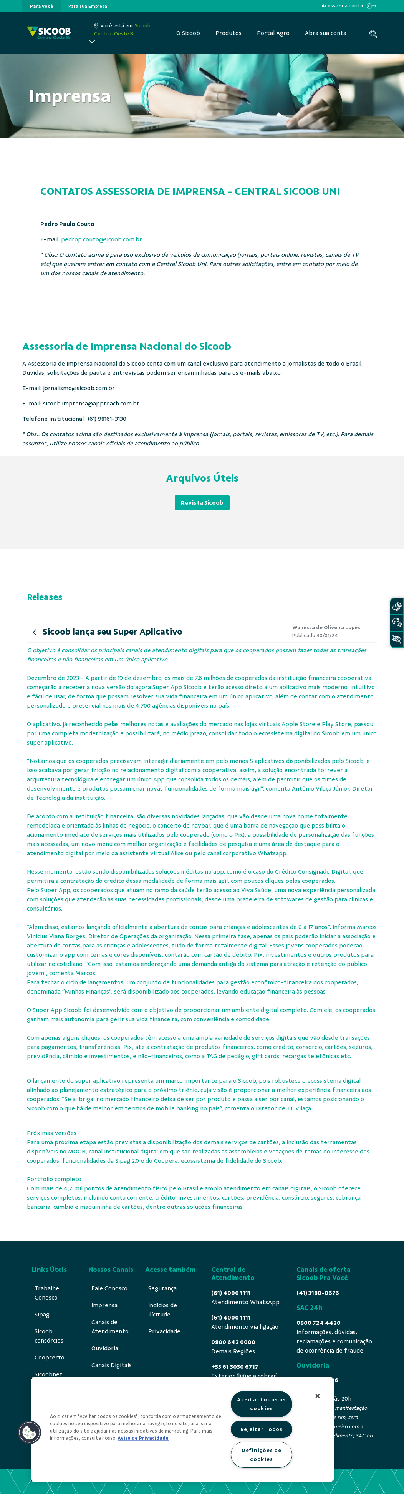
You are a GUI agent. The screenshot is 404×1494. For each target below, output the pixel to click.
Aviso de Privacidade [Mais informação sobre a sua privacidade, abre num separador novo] (143, 1438)
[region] (182, 1429)
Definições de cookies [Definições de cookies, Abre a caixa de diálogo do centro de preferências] (261, 1454)
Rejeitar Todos (261, 1429)
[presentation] (41, 6)
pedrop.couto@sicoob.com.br (101, 239)
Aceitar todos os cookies (261, 1403)
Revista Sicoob (202, 502)
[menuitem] (41, 6)
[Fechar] (317, 1396)
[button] (29, 1432)
